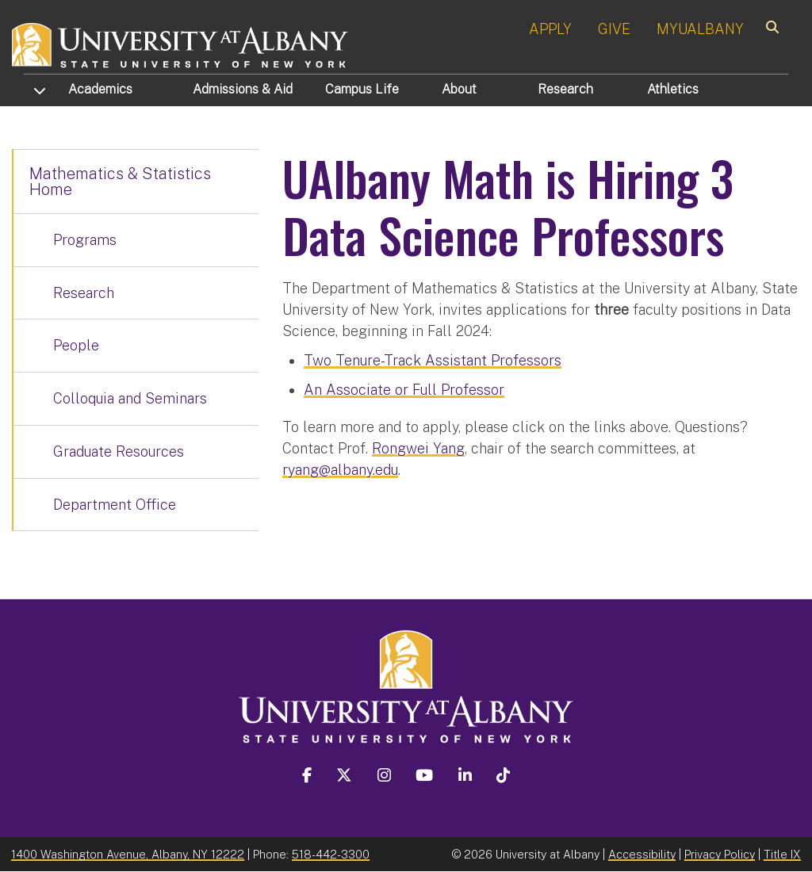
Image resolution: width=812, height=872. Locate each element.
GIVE (614, 29)
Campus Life (362, 89)
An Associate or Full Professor (404, 389)
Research (565, 89)
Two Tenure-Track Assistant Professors (432, 360)
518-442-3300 (331, 854)
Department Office (114, 504)
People (76, 345)
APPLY (550, 29)
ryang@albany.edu (340, 469)
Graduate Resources (118, 451)
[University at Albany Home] (181, 43)
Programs (85, 239)
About (459, 89)
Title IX (782, 854)
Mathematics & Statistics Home (120, 181)
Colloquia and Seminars (130, 398)
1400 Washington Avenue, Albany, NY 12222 (127, 854)
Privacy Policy (719, 854)
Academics (100, 89)
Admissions (243, 89)
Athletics (673, 89)
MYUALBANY (700, 29)
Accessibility (642, 854)
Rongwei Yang (418, 448)
